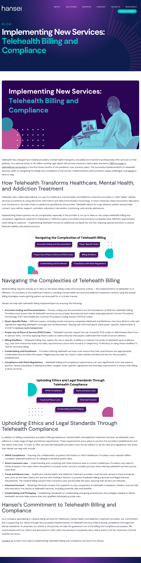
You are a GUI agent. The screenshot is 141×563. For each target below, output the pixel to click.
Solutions (71, 7)
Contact (101, 7)
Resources (131, 7)
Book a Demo (127, 11)
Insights (115, 7)
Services (86, 7)
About (57, 7)
